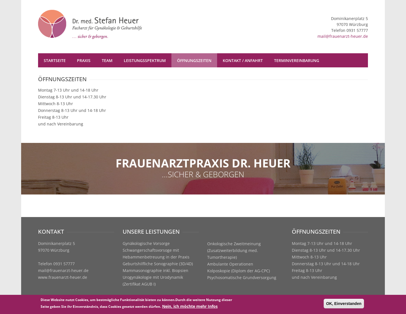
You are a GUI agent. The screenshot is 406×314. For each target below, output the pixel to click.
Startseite (55, 60)
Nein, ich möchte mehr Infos (190, 306)
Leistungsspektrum (145, 60)
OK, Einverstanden (343, 304)
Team (107, 60)
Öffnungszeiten (194, 60)
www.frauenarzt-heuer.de (62, 277)
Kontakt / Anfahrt (243, 60)
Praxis (84, 60)
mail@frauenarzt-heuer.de (342, 36)
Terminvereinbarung (296, 60)
